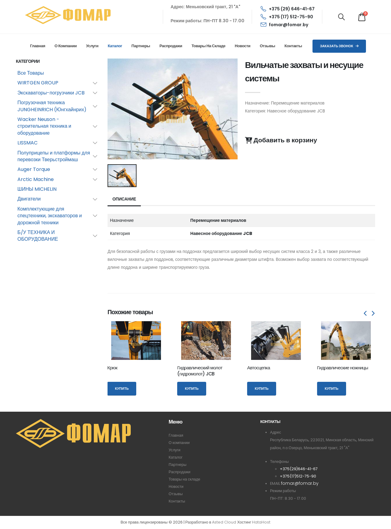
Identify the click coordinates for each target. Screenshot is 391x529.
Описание (124, 199)
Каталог (115, 46)
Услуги (92, 46)
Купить (122, 388)
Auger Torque (33, 169)
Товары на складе (208, 46)
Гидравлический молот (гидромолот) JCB (199, 370)
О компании (66, 46)
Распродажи (170, 46)
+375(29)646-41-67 (299, 468)
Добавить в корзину (281, 140)
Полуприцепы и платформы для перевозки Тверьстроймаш (53, 156)
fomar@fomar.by (284, 25)
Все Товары (30, 72)
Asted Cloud (224, 522)
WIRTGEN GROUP (37, 82)
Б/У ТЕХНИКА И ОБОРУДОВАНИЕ (37, 236)
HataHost (261, 522)
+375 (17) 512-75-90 (287, 17)
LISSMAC (27, 142)
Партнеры (140, 46)
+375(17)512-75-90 (298, 476)
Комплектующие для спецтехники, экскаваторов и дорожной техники (49, 215)
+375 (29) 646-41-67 (288, 9)
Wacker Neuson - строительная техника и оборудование (44, 126)
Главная (37, 46)
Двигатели (29, 198)
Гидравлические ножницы (342, 367)
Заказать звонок (339, 46)
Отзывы (267, 46)
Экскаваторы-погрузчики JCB (51, 92)
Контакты (293, 46)
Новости (242, 46)
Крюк (112, 367)
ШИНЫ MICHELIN (37, 189)
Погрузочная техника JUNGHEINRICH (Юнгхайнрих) (51, 106)
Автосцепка (258, 367)
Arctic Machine (35, 179)
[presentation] (365, 313)
